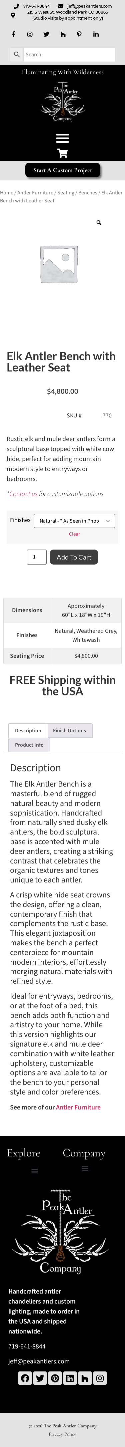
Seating (65, 192)
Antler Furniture (35, 192)
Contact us (23, 494)
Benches (87, 192)
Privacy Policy (62, 1434)
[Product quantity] (36, 557)
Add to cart (74, 557)
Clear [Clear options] (74, 534)
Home (6, 192)
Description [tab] (28, 730)
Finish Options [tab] (69, 730)
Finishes (20, 520)
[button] (62, 138)
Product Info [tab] (29, 745)
